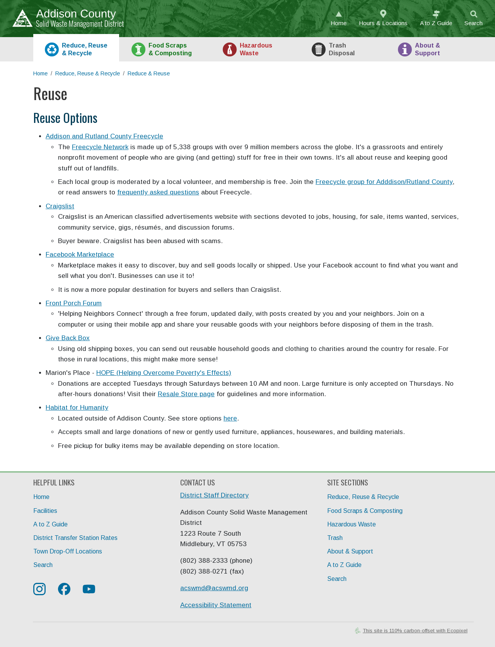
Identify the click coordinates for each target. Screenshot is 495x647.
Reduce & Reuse (149, 73)
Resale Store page (186, 394)
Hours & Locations (383, 23)
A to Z (436, 23)
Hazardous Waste (351, 524)
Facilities (45, 510)
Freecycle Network (100, 147)
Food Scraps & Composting (365, 510)
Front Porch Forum (74, 303)
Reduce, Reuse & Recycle (87, 73)
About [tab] (427, 49)
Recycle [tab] (85, 49)
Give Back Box (68, 338)
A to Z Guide (50, 524)
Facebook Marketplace (80, 254)
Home (338, 23)
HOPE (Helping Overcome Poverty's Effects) (163, 372)
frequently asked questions (158, 192)
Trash (335, 538)
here (230, 418)
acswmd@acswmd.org (214, 588)
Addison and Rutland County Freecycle (104, 136)
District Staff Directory (214, 495)
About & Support (350, 551)
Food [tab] (170, 49)
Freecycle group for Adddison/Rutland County (384, 182)
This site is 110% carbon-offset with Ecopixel (415, 630)
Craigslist (60, 206)
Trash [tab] (342, 49)
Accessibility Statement (215, 605)
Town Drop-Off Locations (67, 551)
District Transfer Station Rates (75, 538)
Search (473, 23)
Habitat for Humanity (77, 407)
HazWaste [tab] (256, 49)
